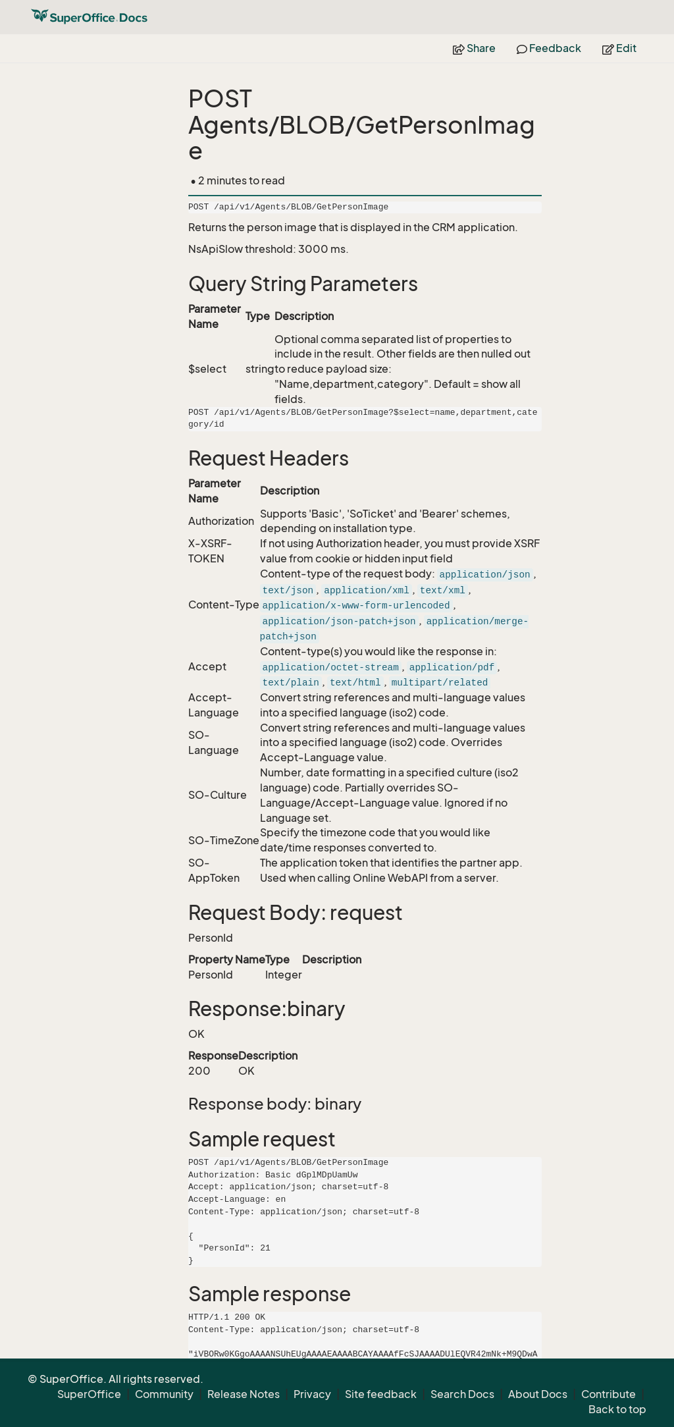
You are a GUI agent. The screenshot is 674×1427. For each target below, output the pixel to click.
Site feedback (381, 1394)
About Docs (537, 1394)
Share (474, 48)
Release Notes (243, 1394)
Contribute (608, 1394)
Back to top (617, 1409)
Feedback (549, 48)
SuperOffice (89, 1394)
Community (164, 1394)
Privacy (312, 1394)
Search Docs (462, 1394)
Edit (619, 48)
